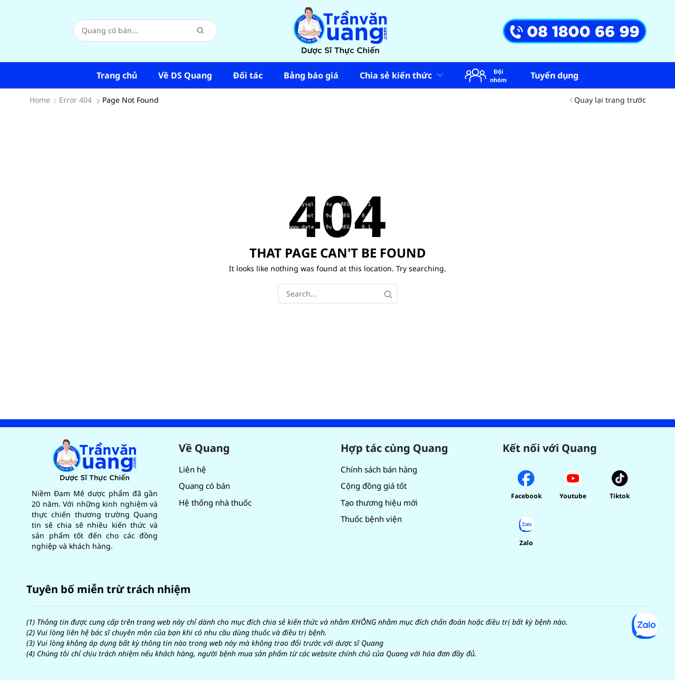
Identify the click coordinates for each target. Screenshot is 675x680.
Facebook (526, 495)
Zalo (526, 542)
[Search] (200, 30)
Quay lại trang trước (610, 100)
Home (40, 100)
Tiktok (620, 495)
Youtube (573, 495)
